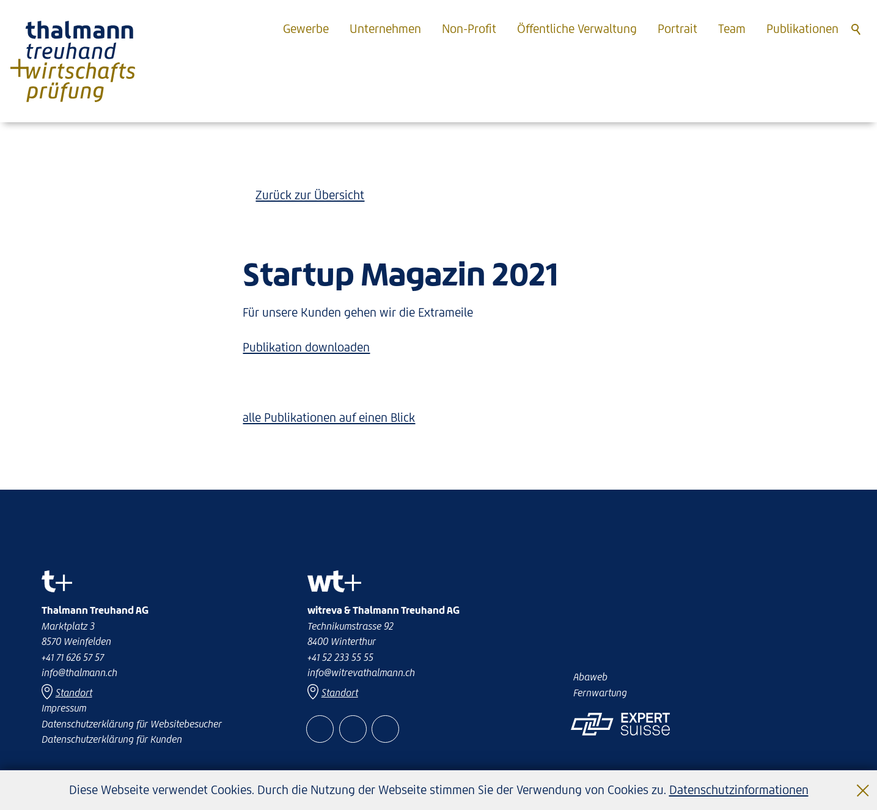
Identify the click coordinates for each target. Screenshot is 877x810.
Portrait (677, 28)
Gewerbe (306, 28)
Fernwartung (600, 693)
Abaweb (590, 677)
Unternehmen (385, 28)
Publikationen (802, 28)
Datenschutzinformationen (739, 789)
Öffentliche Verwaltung (577, 28)
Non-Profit (469, 28)
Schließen (863, 780)
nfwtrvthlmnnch (361, 672)
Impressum (64, 708)
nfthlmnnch (79, 672)
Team (732, 28)
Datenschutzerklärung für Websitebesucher (132, 724)
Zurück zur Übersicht (309, 195)
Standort (339, 693)
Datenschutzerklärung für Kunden (112, 739)
